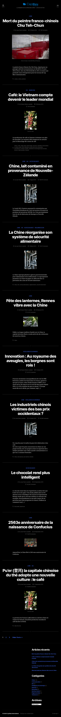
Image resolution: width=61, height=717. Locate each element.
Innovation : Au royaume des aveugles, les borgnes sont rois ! (30, 360)
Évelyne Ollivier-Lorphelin (26, 104)
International (20, 456)
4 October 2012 (32, 418)
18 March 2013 (33, 246)
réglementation (32, 284)
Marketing (32, 90)
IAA (27, 90)
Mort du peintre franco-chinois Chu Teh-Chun (30, 23)
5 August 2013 (32, 179)
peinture (24, 79)
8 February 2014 (39, 104)
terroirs (16, 150)
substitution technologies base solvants (38, 148)
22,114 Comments (31, 312)
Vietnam (27, 150)
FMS (23, 147)
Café (19, 145)
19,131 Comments (44, 246)
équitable (40, 145)
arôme (15, 145)
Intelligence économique (30, 351)
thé (20, 625)
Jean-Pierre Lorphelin (21, 30)
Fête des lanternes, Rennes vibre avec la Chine (30, 302)
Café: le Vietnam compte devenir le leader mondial (30, 97)
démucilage (29, 145)
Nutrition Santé (34, 161)
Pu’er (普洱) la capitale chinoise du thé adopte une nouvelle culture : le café (30, 575)
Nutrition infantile (29, 456)
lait (24, 456)
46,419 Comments (44, 179)
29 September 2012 (38, 482)
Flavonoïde (16, 506)
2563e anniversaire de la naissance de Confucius (30, 524)
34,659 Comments (31, 586)
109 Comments (43, 30)
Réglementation (39, 227)
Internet (34, 687)
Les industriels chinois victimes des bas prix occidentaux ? (30, 409)
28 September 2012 (38, 531)
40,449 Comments (44, 418)
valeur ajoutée (21, 150)
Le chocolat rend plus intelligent (30, 474)
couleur (16, 79)
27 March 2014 (33, 30)
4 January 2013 (39, 370)
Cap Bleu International (13, 713)
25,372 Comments (31, 372)
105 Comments (31, 106)
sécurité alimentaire (41, 284)
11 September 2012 (38, 584)
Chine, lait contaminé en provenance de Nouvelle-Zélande (30, 170)
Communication (36, 682)
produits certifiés (24, 148)
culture (19, 79)
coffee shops (24, 145)
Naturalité (26, 147)
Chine (30, 16)
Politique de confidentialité (26, 713)
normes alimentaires (24, 284)
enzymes (35, 145)
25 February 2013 (40, 310)
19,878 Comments (31, 534)
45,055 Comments (31, 484)
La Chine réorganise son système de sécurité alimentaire (30, 237)
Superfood (22, 506)
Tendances (35, 694)
